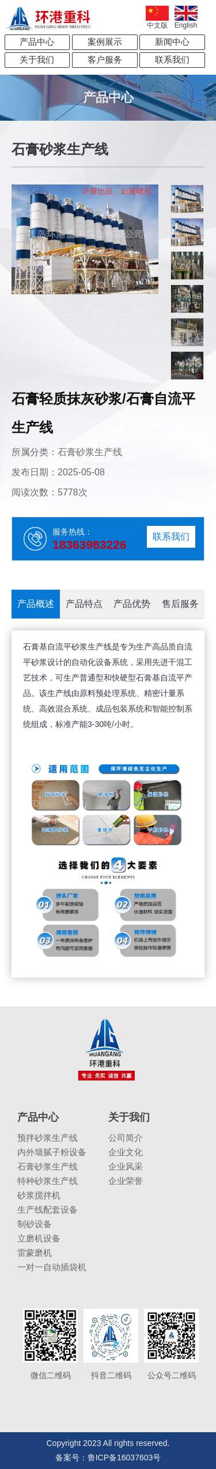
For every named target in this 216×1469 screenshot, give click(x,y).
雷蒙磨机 (34, 1253)
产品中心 (37, 42)
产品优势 (131, 604)
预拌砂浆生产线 (47, 1138)
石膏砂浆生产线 (47, 1166)
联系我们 (172, 59)
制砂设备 (34, 1224)
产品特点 (84, 604)
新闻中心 (172, 42)
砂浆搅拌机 (38, 1195)
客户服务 (105, 59)
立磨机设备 (38, 1238)
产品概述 (35, 604)
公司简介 (125, 1138)
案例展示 (105, 42)
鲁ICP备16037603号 (124, 1457)
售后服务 (180, 604)
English (186, 17)
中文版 (157, 17)
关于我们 (37, 59)
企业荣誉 (125, 1181)
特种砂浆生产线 (47, 1181)
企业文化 (125, 1152)
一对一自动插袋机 (51, 1267)
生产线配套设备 (47, 1209)
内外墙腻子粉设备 (51, 1152)
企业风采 (125, 1166)
